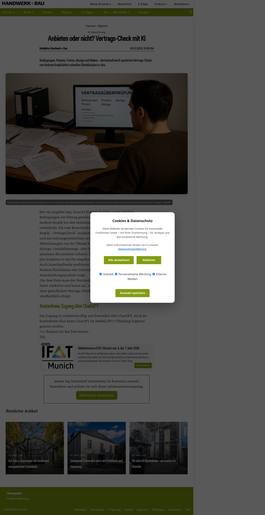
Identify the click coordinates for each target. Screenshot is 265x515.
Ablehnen (148, 260)
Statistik (106, 274)
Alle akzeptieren (119, 260)
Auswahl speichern (132, 293)
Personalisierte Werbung (133, 274)
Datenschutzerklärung (132, 249)
